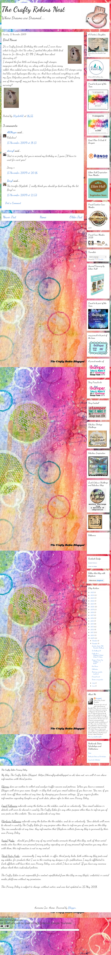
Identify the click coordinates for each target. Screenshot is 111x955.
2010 (92, 635)
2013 (92, 627)
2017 (92, 615)
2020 (93, 607)
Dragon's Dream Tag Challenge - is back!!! (97, 661)
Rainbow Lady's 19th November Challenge (98, 647)
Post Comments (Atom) (49, 229)
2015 (92, 621)
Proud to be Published (94, 760)
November (95, 643)
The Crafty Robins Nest (33, 9)
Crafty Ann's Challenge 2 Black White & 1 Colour (97, 655)
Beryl (10, 180)
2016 (92, 618)
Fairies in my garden (97, 679)
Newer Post (9, 217)
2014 (92, 624)
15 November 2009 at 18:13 (21, 142)
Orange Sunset (96, 676)
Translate (99, 259)
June (93, 686)
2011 (92, 632)
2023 (92, 598)
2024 (92, 595)
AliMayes (12, 132)
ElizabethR (99, 698)
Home (43, 217)
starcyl (10, 150)
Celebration (95, 669)
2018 (92, 612)
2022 (92, 601)
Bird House (95, 666)
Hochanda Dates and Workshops (97, 756)
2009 (93, 638)
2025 (92, 592)
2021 (92, 604)
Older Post (76, 217)
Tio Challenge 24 (96, 651)
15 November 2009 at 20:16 (22, 172)
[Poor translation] (7, 926)
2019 (92, 609)
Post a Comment (13, 203)
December (95, 641)
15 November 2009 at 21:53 (22, 195)
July (93, 683)
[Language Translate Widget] (97, 256)
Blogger (72, 907)
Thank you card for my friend (97, 673)
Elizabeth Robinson (92, 562)
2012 (92, 629)
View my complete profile (94, 736)
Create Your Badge (92, 566)
